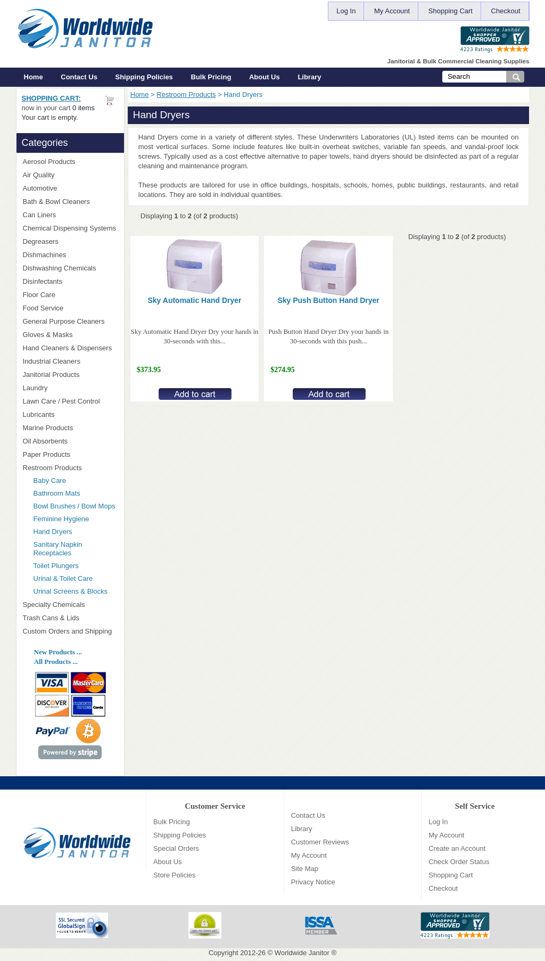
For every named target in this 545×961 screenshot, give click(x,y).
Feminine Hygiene (61, 519)
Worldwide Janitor (302, 953)
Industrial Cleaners (51, 361)
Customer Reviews (320, 842)
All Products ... (56, 662)
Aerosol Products (70, 162)
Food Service (43, 308)
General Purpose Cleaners (64, 321)
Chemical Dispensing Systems (70, 228)
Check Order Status (458, 862)
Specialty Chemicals (70, 605)
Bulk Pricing (211, 77)
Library (309, 77)
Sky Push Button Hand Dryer (328, 300)
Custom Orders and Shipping (70, 631)
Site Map (304, 869)
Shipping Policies (144, 77)
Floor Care (70, 295)
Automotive (40, 188)
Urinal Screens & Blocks (71, 591)
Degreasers (41, 241)
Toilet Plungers (56, 566)
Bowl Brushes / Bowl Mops (74, 506)
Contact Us (79, 77)
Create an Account (456, 848)
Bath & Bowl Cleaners (56, 202)
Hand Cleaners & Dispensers (70, 348)
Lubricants (39, 414)
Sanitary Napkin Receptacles (58, 548)
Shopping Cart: (51, 98)
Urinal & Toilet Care (63, 578)
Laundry (70, 388)
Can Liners (70, 215)
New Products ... (58, 652)
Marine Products (48, 428)
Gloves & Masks (70, 335)
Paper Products (70, 454)
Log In (346, 11)
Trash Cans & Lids (70, 618)
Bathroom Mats (57, 493)
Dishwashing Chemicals (70, 268)
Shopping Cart (450, 11)
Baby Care (50, 480)
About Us (264, 77)
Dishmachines (70, 255)
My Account (392, 11)
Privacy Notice (313, 882)
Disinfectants (70, 281)
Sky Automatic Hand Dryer (194, 300)
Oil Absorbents (70, 441)
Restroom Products (186, 94)
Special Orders (176, 848)
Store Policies (174, 875)
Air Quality (70, 175)
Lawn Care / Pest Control (70, 401)
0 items (83, 108)
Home (33, 77)
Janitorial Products (70, 375)
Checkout (506, 11)
